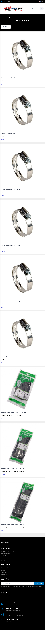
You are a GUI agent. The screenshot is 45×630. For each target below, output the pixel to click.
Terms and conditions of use (8, 551)
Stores (3, 560)
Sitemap (3, 558)
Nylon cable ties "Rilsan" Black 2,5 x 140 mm (13, 412)
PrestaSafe (30, 629)
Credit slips (4, 572)
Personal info (4, 568)
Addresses (4, 574)
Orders (3, 570)
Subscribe (39, 583)
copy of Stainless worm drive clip (10, 189)
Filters (6, 27)
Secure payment (5, 553)
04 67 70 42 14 (7, 1)
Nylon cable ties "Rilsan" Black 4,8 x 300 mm (13, 524)
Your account (5, 564)
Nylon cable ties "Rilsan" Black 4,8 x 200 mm (13, 468)
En (41, 1)
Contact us (4, 556)
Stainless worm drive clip (8, 78)
